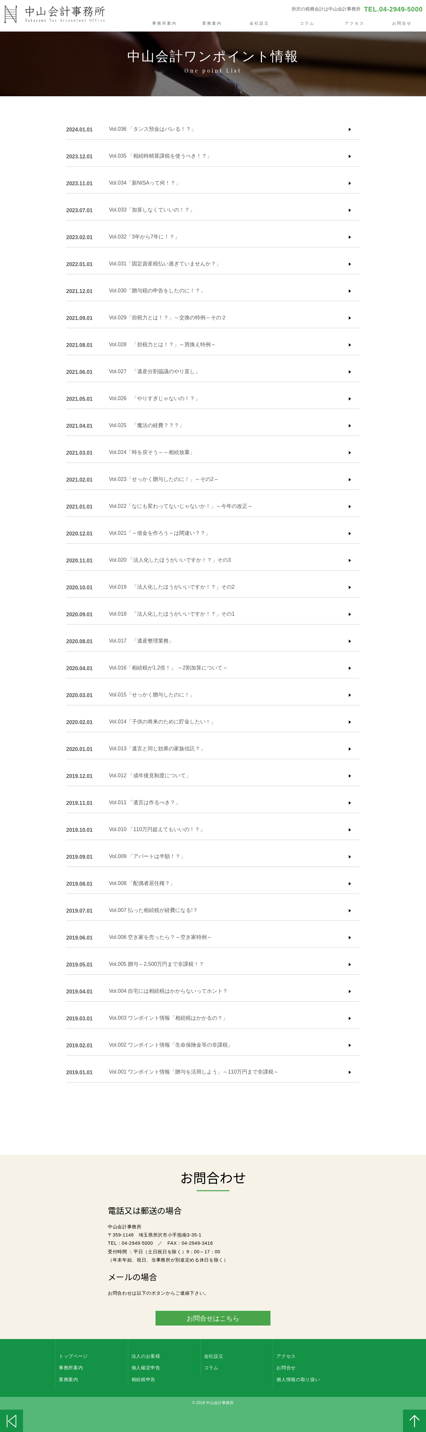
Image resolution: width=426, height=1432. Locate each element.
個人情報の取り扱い (298, 1379)
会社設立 (259, 23)
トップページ (73, 1356)
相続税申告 (143, 1379)
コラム (307, 23)
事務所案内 (164, 23)
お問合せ (402, 23)
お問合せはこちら (213, 1318)
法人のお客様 (145, 1356)
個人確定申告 (145, 1367)
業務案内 (212, 23)
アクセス (355, 23)
